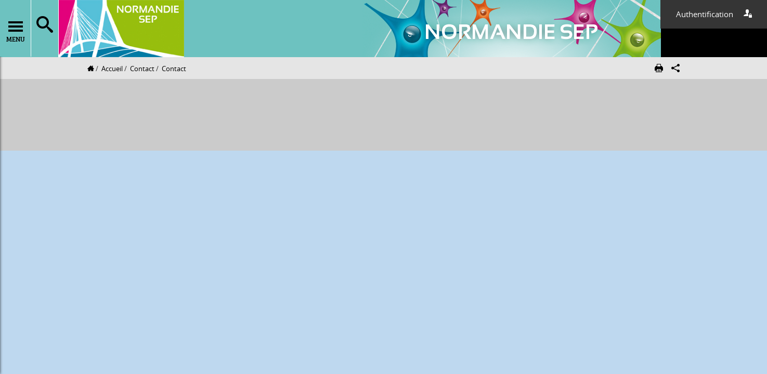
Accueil (112, 68)
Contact (142, 68)
